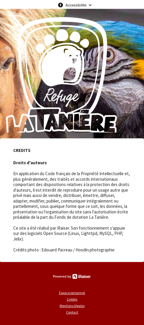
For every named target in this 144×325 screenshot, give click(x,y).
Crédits (72, 299)
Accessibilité (76, 5)
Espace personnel (72, 293)
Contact (72, 312)
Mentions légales (72, 306)
